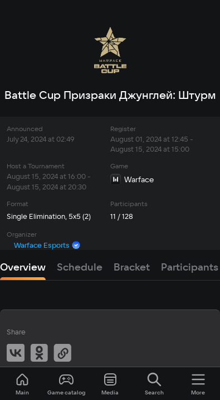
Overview (23, 267)
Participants (189, 267)
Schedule (79, 267)
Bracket (132, 267)
